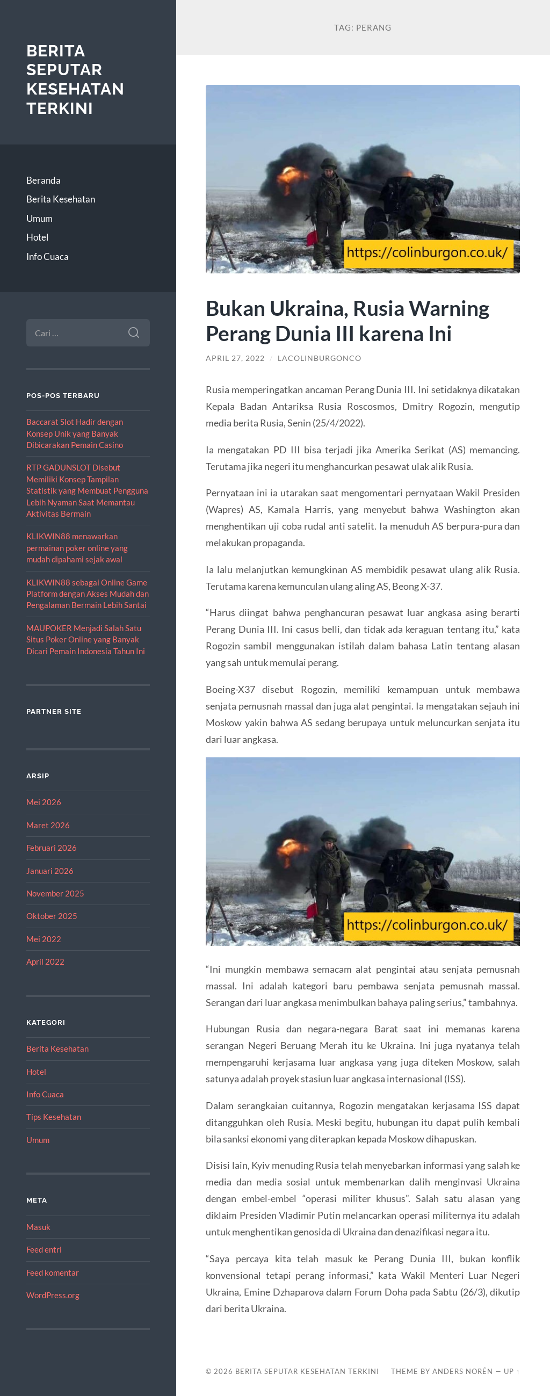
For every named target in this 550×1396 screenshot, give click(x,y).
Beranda (43, 180)
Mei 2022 (43, 939)
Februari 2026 (51, 847)
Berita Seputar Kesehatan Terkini (75, 79)
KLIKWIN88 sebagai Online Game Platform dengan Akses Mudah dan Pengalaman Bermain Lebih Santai (87, 593)
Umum (39, 218)
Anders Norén (462, 1371)
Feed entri (44, 1249)
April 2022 (45, 961)
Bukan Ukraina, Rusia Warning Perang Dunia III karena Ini (347, 320)
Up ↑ (512, 1371)
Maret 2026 (48, 825)
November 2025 (55, 893)
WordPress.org (52, 1295)
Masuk (38, 1227)
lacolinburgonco (319, 358)
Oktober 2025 (51, 916)
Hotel (37, 237)
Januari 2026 (50, 871)
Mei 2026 (43, 802)
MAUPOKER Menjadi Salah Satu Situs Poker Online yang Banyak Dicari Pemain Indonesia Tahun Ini (85, 639)
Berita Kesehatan (60, 199)
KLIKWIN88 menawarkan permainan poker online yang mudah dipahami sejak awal (77, 547)
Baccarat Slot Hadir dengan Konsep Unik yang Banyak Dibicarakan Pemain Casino (74, 433)
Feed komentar (52, 1272)
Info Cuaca (47, 256)
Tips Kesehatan (53, 1117)
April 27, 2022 (235, 358)
